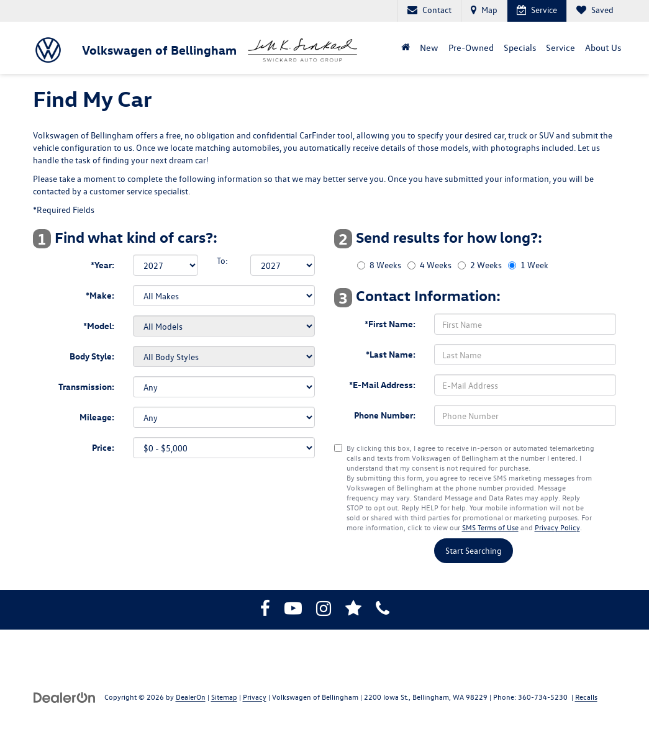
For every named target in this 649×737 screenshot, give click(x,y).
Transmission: (86, 386)
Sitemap (224, 697)
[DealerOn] (64, 696)
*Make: (100, 295)
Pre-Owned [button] (471, 47)
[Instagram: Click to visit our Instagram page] (323, 611)
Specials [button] (520, 47)
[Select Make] (224, 295)
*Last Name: (390, 354)
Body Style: (92, 356)
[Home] (405, 48)
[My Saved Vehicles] (594, 11)
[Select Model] (224, 326)
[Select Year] (165, 265)
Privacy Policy (557, 527)
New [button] (429, 47)
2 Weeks (486, 265)
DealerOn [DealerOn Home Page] (191, 697)
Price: (103, 447)
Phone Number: (384, 415)
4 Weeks (436, 265)
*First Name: (390, 324)
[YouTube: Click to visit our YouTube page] (293, 611)
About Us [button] (603, 47)
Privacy (254, 697)
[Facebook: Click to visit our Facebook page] (265, 611)
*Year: (102, 265)
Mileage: (96, 417)
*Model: (98, 326)
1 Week (534, 265)
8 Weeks (385, 265)
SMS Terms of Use (490, 527)
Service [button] (560, 47)
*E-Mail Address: (382, 385)
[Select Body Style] (224, 356)
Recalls (586, 697)
